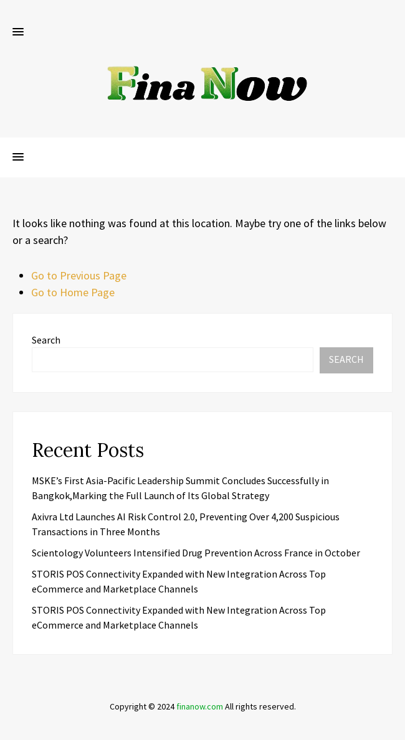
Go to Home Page (73, 292)
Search (46, 340)
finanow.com (199, 706)
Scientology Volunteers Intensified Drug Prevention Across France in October (196, 552)
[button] (18, 32)
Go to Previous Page (78, 275)
